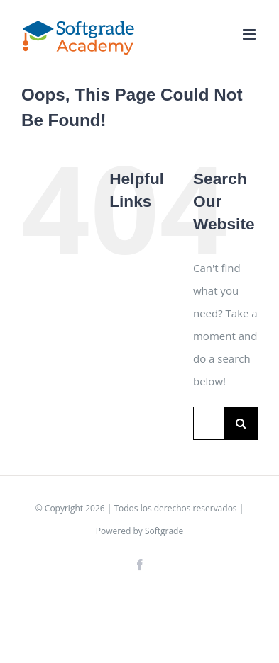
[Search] (241, 423)
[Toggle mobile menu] (250, 34)
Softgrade (164, 531)
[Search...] (208, 423)
